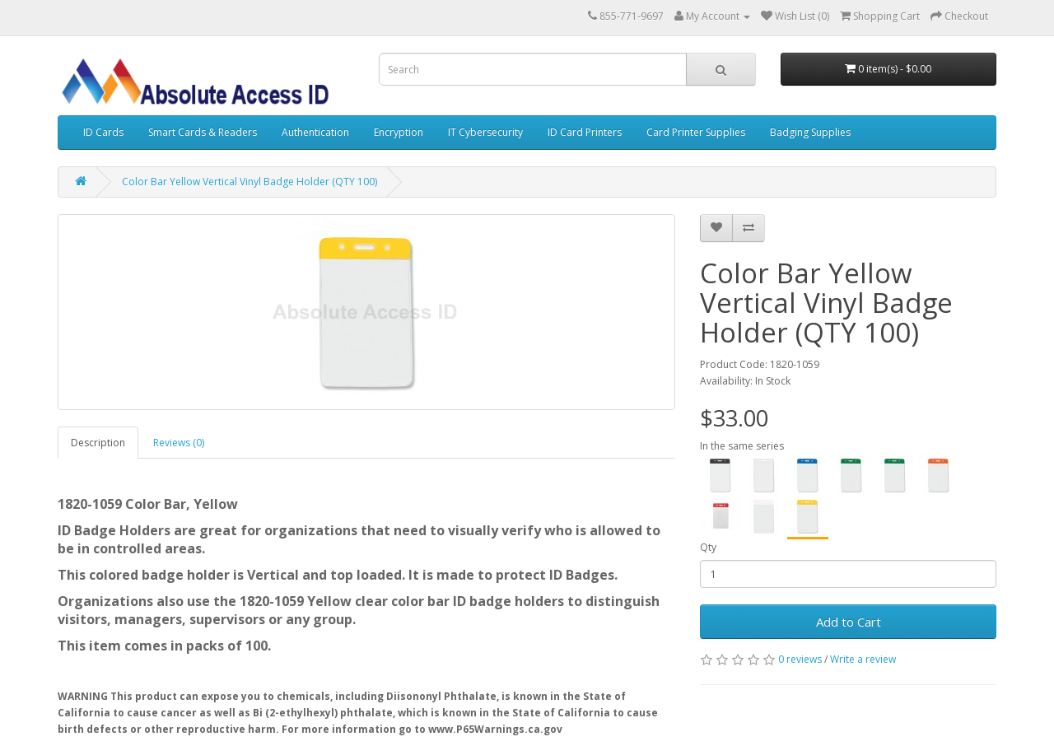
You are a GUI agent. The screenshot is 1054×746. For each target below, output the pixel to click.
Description (98, 443)
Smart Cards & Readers (202, 132)
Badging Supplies (810, 132)
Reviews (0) (178, 443)
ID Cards (103, 132)
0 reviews (800, 659)
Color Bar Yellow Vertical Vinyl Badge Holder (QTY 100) (249, 182)
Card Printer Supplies (695, 132)
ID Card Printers (585, 132)
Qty (708, 547)
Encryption (398, 132)
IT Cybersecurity (485, 132)
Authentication (315, 132)
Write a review (863, 659)
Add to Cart (848, 621)
